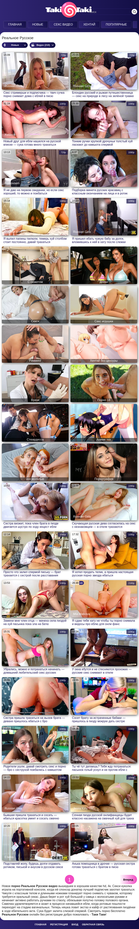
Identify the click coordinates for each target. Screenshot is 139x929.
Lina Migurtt (81, 565)
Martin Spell (81, 711)
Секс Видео (63, 24)
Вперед (128, 879)
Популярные (116, 24)
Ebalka (9, 857)
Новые (37, 24)
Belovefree (12, 614)
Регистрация (59, 924)
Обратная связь (93, 924)
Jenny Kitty (80, 808)
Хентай (89, 24)
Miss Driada (12, 662)
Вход (75, 924)
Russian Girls (13, 86)
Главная (15, 24)
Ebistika (78, 183)
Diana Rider (12, 711)
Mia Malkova (81, 614)
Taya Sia (10, 565)
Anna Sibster (81, 857)
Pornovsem (12, 183)
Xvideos (10, 134)
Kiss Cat (78, 759)
